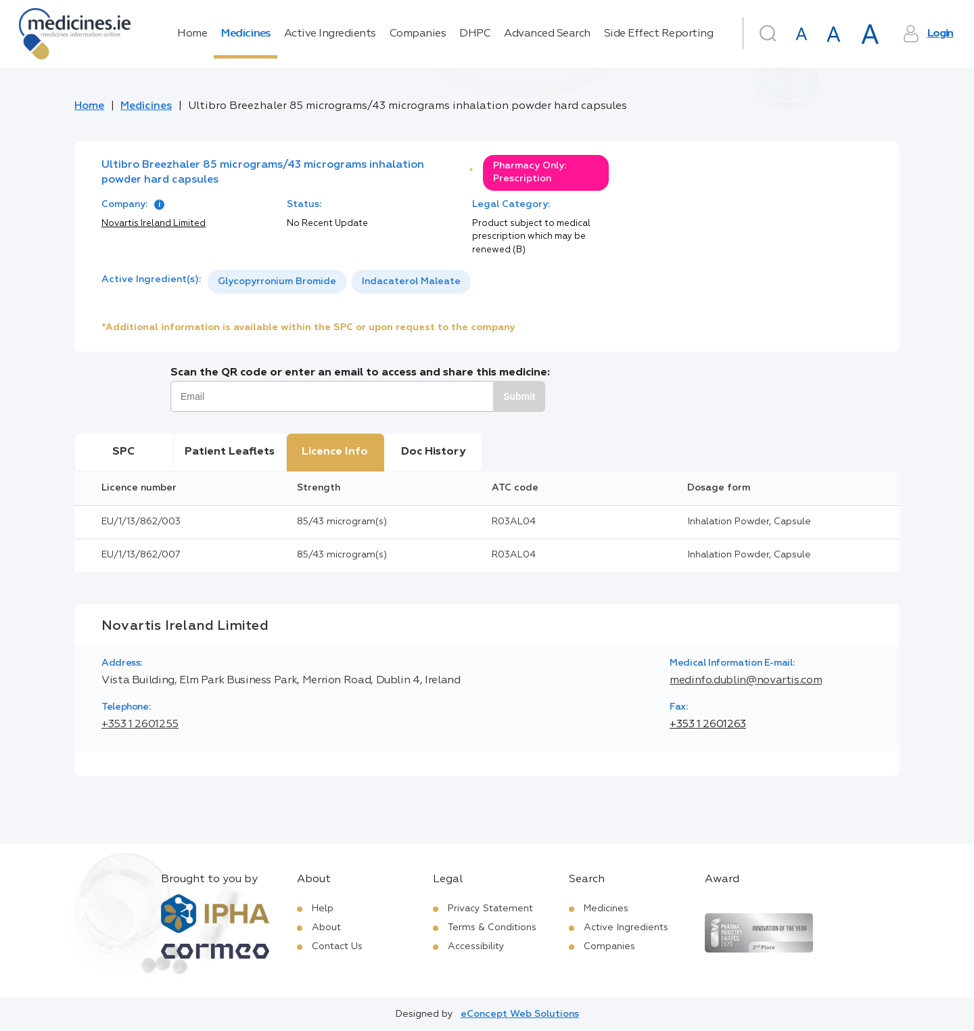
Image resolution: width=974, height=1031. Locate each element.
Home (192, 33)
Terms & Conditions (492, 927)
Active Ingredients (330, 33)
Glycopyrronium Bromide (277, 281)
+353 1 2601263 (708, 724)
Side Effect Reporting (659, 33)
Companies (418, 33)
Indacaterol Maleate (411, 281)
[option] (277, 282)
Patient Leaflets (230, 451)
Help (322, 908)
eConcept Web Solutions (520, 1014)
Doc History (433, 451)
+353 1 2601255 (140, 724)
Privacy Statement (490, 908)
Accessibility (476, 946)
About (326, 927)
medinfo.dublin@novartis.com (746, 680)
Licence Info (335, 451)
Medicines (246, 33)
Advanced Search (547, 33)
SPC (123, 451)
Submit (519, 396)
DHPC (474, 33)
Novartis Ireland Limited (153, 223)
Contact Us (337, 946)
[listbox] (339, 282)
